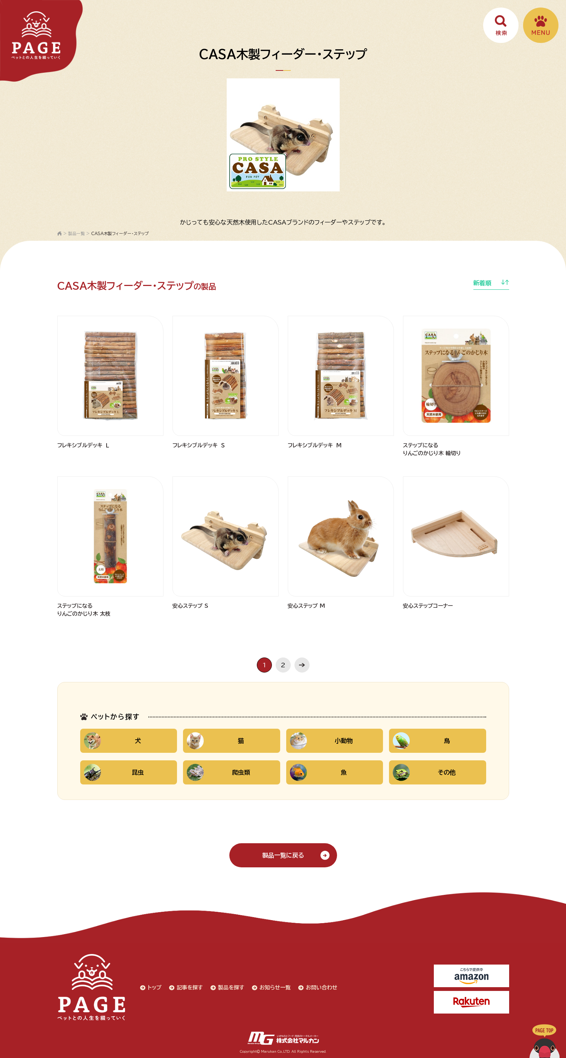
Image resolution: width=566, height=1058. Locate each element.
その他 (424, 772)
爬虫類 (218, 772)
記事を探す (190, 987)
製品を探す (231, 987)
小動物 (321, 740)
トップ (155, 987)
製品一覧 (76, 233)
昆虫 (114, 772)
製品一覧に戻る (283, 855)
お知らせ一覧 (275, 987)
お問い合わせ (321, 987)
